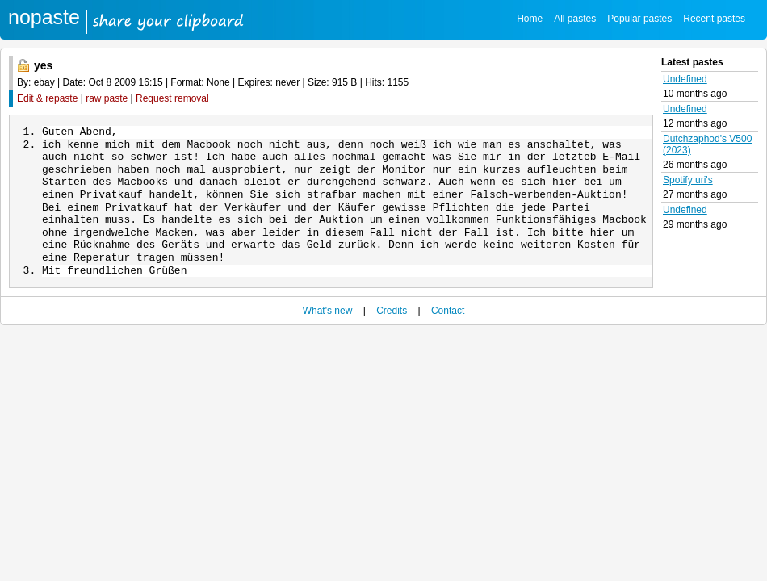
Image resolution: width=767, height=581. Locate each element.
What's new (328, 315)
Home (530, 18)
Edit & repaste (47, 98)
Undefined (685, 79)
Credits (391, 315)
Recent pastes (714, 18)
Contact (447, 315)
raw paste (107, 98)
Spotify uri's (688, 180)
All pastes (575, 18)
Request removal (172, 98)
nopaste (44, 17)
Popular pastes (639, 18)
